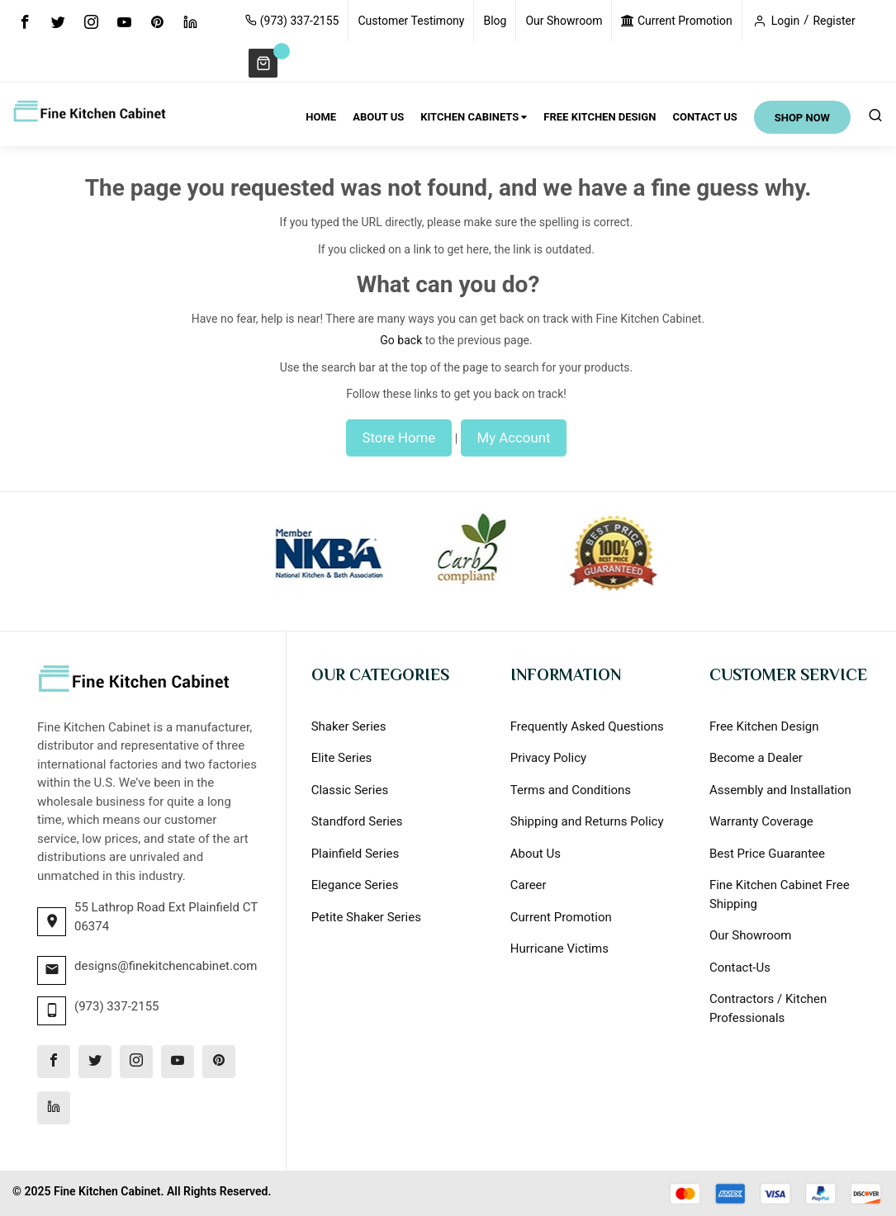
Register (834, 20)
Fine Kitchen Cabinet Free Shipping (779, 894)
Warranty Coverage (761, 821)
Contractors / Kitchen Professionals (768, 1008)
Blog (494, 20)
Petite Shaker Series (366, 917)
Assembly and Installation (780, 790)
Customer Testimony (411, 20)
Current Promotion (676, 20)
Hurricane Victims (559, 948)
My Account (514, 437)
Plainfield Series (355, 853)
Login (785, 20)
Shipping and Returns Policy (587, 821)
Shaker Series (348, 726)
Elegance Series (355, 885)
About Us (535, 853)
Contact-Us (739, 967)
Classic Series (350, 790)
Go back (401, 340)
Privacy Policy (548, 757)
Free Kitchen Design (764, 726)
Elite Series (341, 757)
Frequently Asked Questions (587, 726)
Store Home (399, 437)
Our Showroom (563, 20)
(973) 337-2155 (292, 20)
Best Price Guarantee (767, 853)
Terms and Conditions (570, 790)
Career (528, 885)
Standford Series (357, 821)
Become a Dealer (756, 757)
